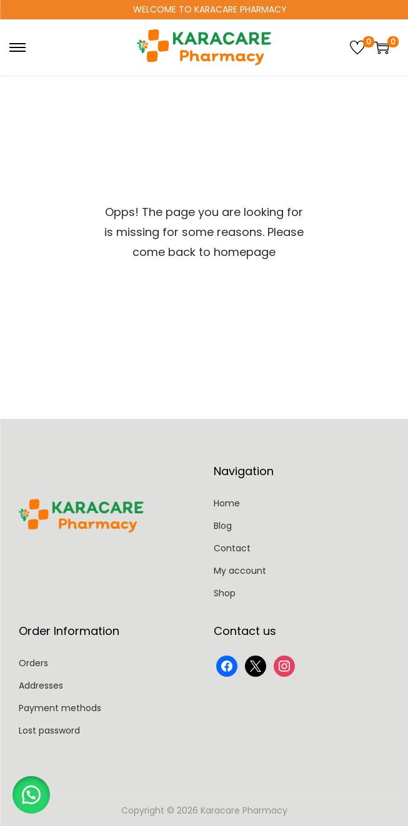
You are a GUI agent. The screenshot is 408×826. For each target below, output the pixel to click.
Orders (33, 663)
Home (227, 503)
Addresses (41, 685)
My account (240, 570)
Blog (223, 525)
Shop (225, 593)
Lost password (49, 730)
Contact (232, 548)
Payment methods (60, 708)
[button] (31, 795)
